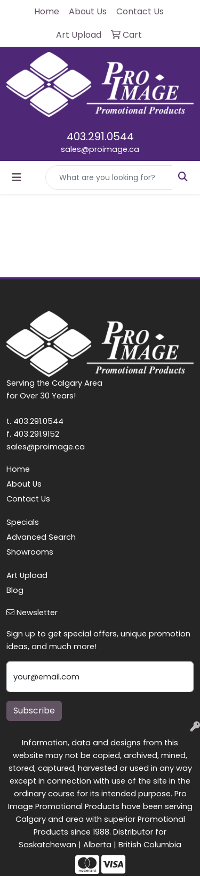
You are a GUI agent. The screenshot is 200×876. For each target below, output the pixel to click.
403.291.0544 (100, 136)
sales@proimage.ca (100, 149)
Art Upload (26, 575)
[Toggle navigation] (16, 177)
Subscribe (34, 710)
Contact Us (28, 499)
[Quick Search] (108, 177)
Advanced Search (41, 537)
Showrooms (29, 552)
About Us (24, 484)
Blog (14, 590)
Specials (22, 522)
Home (18, 469)
